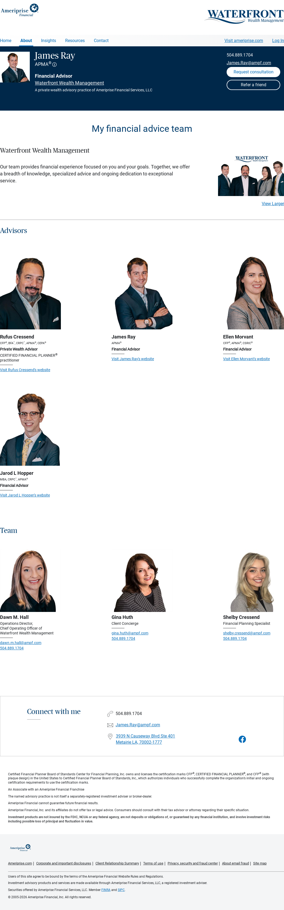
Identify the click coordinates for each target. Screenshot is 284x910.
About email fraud (235, 863)
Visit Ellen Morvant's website (246, 359)
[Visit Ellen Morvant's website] (253, 292)
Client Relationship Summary (117, 863)
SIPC (121, 890)
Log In (278, 40)
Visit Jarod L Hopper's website (25, 495)
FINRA (105, 890)
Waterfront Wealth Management (69, 83)
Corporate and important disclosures (63, 863)
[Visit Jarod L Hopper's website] (30, 428)
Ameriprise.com (20, 863)
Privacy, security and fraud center (193, 863)
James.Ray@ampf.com (249, 62)
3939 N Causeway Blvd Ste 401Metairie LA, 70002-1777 (145, 739)
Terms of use (153, 863)
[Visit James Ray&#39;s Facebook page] (242, 739)
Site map (260, 863)
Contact (101, 40)
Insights (48, 40)
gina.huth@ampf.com (130, 633)
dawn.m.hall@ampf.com (20, 643)
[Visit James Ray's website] (142, 292)
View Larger (273, 203)
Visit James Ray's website (133, 359)
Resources (75, 40)
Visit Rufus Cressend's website (25, 370)
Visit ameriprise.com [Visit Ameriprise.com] (243, 40)
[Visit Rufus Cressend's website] (30, 292)
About (26, 40)
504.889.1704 (240, 55)
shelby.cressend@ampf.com (246, 633)
